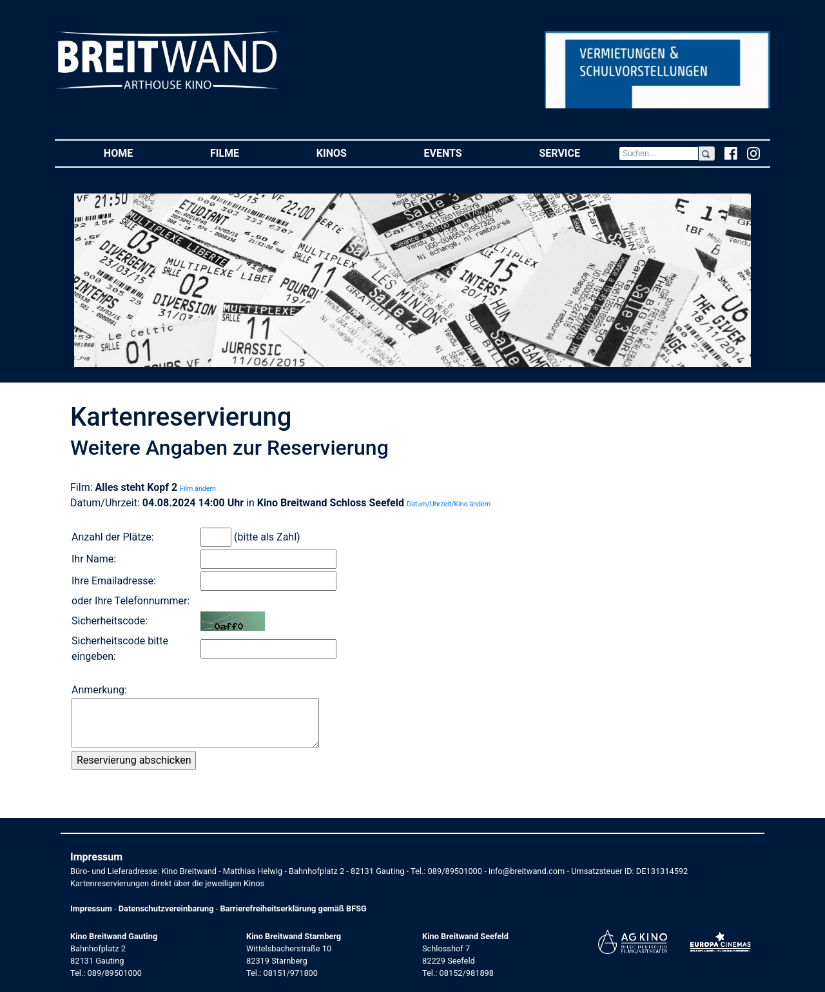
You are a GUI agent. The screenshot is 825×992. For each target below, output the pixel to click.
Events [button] (462, 152)
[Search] (659, 153)
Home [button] (137, 152)
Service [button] (578, 152)
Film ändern (198, 488)
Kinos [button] (350, 152)
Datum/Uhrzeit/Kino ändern (448, 504)
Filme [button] (244, 152)
